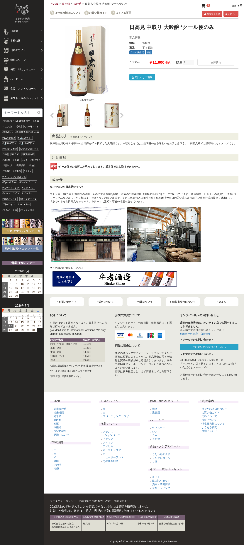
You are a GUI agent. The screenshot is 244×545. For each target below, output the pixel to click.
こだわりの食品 (161, 454)
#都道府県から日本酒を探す (16, 121)
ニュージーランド (113, 457)
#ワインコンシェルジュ (14, 176)
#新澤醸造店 (28, 154)
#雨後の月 (7, 165)
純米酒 (57, 416)
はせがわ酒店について (68, 12)
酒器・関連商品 (161, 484)
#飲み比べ (7, 132)
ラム (154, 435)
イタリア (108, 438)
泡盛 (56, 468)
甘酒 (154, 461)
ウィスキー (158, 427)
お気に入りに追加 (142, 77)
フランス (108, 431)
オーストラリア (112, 450)
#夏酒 (36, 121)
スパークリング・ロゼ (116, 416)
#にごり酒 (7, 126)
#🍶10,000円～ (27, 143)
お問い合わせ (209, 431)
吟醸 (56, 423)
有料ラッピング (161, 488)
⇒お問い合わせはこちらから (209, 346)
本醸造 (57, 427)
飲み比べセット (161, 480)
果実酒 (156, 412)
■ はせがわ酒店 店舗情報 (195, 333)
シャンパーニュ (114, 435)
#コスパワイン (9, 199)
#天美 (25, 160)
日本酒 (66, 3)
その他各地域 (110, 461)
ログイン (231, 14)
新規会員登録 (212, 14)
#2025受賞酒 (8, 138)
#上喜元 (28, 171)
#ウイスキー (24, 204)
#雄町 (5, 154)
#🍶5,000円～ (9, 143)
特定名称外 (60, 431)
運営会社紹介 (122, 500)
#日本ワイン (8, 204)
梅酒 (154, 408)
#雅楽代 (17, 171)
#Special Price (9, 182)
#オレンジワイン (10, 193)
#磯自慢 (6, 160)
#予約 (18, 126)
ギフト (156, 476)
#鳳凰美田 (21, 165)
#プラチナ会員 (27, 210)
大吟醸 (77, 3)
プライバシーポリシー (63, 500)
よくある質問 (123, 12)
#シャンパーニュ (28, 182)
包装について (209, 419)
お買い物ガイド (98, 12)
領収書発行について (213, 423)
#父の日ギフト (31, 126)
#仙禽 (31, 165)
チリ (105, 453)
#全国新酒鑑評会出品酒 (27, 132)
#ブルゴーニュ (29, 193)
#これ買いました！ (29, 149)
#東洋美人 (35, 160)
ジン (154, 431)
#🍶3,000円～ (25, 138)
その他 (57, 464)
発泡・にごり (61, 434)
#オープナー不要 (28, 199)
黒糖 (56, 461)
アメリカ (108, 446)
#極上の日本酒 (9, 149)
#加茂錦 (6, 171)
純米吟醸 (59, 412)
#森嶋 (16, 160)
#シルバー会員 (9, 210)
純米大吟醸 (60, 408)
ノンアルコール (161, 457)
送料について (209, 416)
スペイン (108, 442)
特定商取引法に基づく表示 (95, 500)
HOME (54, 3)
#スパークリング (10, 188)
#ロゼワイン (28, 188)
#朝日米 (15, 154)
